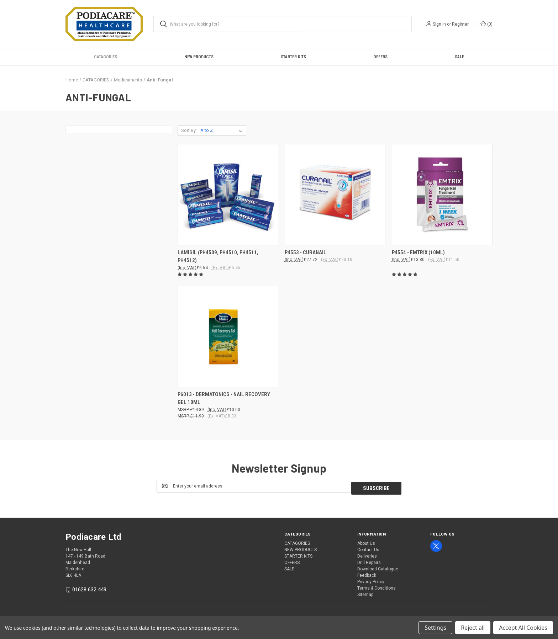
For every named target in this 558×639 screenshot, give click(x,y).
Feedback (366, 573)
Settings (435, 628)
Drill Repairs (369, 560)
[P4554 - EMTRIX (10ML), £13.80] (442, 194)
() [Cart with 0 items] (486, 24)
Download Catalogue (377, 566)
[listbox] (223, 130)
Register (460, 24)
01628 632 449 (89, 587)
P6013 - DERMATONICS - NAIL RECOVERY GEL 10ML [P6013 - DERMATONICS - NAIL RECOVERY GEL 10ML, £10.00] (224, 398)
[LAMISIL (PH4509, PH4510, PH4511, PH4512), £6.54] (228, 194)
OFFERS (380, 56)
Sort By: (189, 130)
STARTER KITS (293, 56)
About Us (366, 541)
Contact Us (368, 547)
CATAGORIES (105, 56)
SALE (459, 56)
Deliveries (367, 554)
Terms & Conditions (376, 586)
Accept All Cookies (523, 628)
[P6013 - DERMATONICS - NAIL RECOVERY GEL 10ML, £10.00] (228, 336)
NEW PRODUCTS (199, 56)
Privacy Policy (370, 579)
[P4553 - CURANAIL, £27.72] (335, 194)
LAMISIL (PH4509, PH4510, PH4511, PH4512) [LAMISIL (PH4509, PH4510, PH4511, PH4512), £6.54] (218, 256)
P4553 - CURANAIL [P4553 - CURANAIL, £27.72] (305, 252)
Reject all (473, 628)
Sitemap (365, 592)
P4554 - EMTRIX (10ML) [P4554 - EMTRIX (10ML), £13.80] (418, 252)
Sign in (439, 24)
